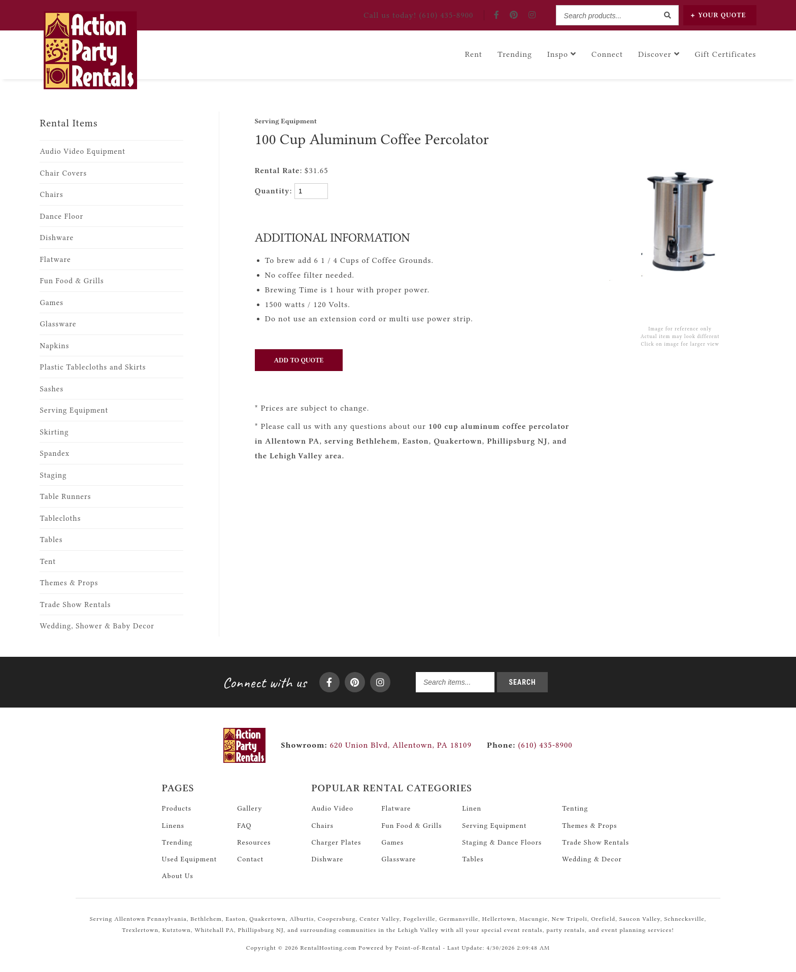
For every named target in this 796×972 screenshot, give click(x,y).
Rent (473, 53)
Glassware (58, 324)
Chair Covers (63, 173)
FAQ (244, 825)
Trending (515, 53)
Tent (48, 561)
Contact (250, 859)
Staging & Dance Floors (502, 842)
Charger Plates (336, 842)
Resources (254, 842)
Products (176, 808)
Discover (659, 53)
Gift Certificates (725, 53)
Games (51, 302)
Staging (53, 475)
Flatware (55, 259)
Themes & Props (69, 583)
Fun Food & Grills (72, 281)
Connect (607, 53)
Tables (51, 539)
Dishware (57, 237)
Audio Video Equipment (82, 151)
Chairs (51, 194)
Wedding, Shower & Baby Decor (97, 626)
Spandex (55, 453)
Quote (718, 15)
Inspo (561, 53)
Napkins (54, 346)
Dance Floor (61, 216)
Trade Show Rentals (75, 604)
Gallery (249, 808)
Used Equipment (189, 859)
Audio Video (332, 808)
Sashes (51, 389)
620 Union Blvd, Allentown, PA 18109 (401, 745)
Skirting (54, 432)
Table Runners (65, 496)
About (177, 876)
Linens (173, 825)
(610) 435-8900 (530, 745)
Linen (471, 808)
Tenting (575, 808)
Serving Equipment (74, 410)
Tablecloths (60, 518)
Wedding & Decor (591, 859)
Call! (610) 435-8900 (418, 15)
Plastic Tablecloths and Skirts (93, 367)
